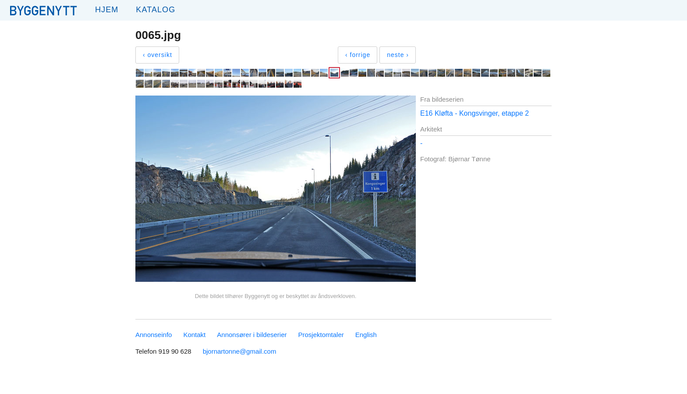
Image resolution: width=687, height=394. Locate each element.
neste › (398, 54)
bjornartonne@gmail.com (239, 351)
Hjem (106, 9)
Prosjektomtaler (321, 334)
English (366, 334)
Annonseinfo (153, 334)
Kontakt (194, 334)
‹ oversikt (157, 54)
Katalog (155, 9)
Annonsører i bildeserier (252, 334)
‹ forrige (357, 54)
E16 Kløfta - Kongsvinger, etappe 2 (474, 113)
